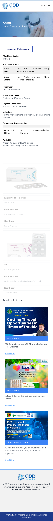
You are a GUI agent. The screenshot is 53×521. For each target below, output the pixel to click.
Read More (10, 353)
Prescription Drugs (18, 26)
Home (5, 26)
